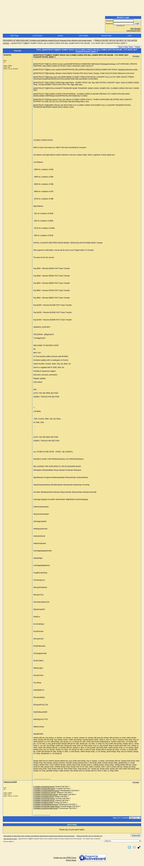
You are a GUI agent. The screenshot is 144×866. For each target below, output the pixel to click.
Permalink (135, 56)
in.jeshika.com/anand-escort (43, 787)
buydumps (7, 55)
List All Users (37, 36)
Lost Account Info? (133, 31)
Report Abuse (71, 860)
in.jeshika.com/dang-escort (43, 802)
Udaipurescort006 (10, 782)
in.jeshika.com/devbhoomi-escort (45, 804)
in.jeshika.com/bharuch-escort (44, 793)
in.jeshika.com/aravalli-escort (44, 789)
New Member (135, 29)
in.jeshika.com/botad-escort (43, 796)
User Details (83, 36)
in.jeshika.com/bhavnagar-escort (45, 795)
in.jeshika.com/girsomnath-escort (45, 808)
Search (60, 36)
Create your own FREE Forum (65, 858)
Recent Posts (107, 36)
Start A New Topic (125, 47)
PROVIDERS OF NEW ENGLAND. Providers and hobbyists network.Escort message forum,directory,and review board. (47, 40)
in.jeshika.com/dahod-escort (43, 800)
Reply (137, 47)
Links (129, 36)
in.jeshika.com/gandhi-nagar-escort (46, 806)
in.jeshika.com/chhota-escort (44, 798)
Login (137, 23)
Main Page (14, 36)
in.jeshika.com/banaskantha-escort (46, 791)
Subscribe (136, 835)
